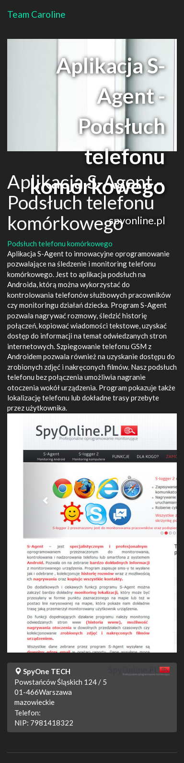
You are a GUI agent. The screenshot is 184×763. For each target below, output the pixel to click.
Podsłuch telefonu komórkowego (60, 243)
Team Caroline (36, 14)
